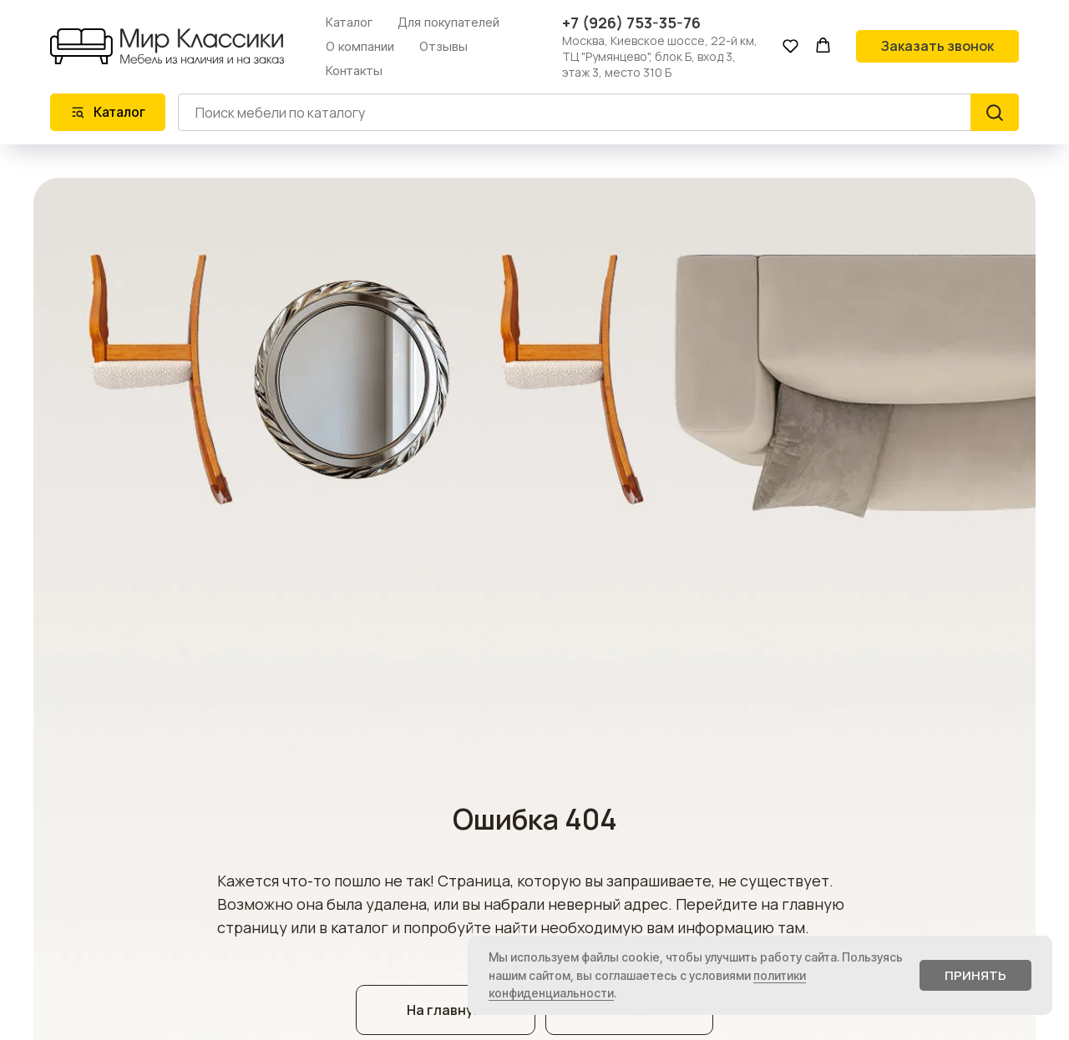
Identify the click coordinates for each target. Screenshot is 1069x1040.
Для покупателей (448, 22)
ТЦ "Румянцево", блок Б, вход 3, (649, 56)
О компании (360, 46)
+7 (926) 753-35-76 (631, 23)
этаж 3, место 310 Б (616, 72)
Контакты (354, 70)
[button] (790, 45)
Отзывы (443, 46)
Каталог (349, 22)
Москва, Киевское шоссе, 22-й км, (659, 40)
